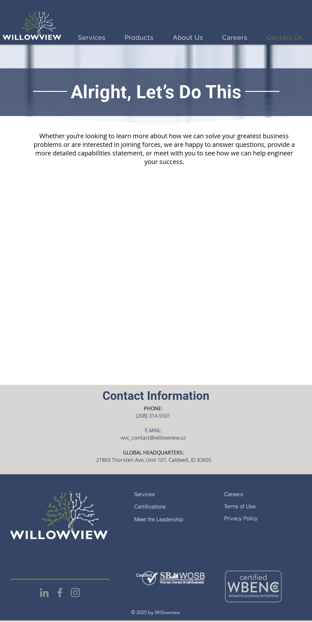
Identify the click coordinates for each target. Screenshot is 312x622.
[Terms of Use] (255, 506)
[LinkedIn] (44, 592)
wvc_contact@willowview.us (153, 437)
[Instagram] (75, 592)
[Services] (165, 494)
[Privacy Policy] (255, 518)
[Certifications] (165, 506)
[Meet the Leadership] (165, 519)
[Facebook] (60, 592)
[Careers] (255, 494)
